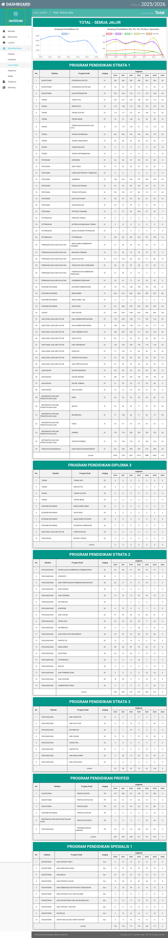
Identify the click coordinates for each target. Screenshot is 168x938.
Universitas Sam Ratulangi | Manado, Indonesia (51, 935)
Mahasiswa (9, 37)
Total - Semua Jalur (63, 12)
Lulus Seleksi (13, 65)
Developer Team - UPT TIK (142, 935)
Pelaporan (9, 82)
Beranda (8, 31)
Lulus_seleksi (40, 12)
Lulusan (8, 42)
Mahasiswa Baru (12, 48)
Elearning (8, 87)
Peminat (11, 54)
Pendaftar (12, 60)
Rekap (10, 76)
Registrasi (12, 71)
